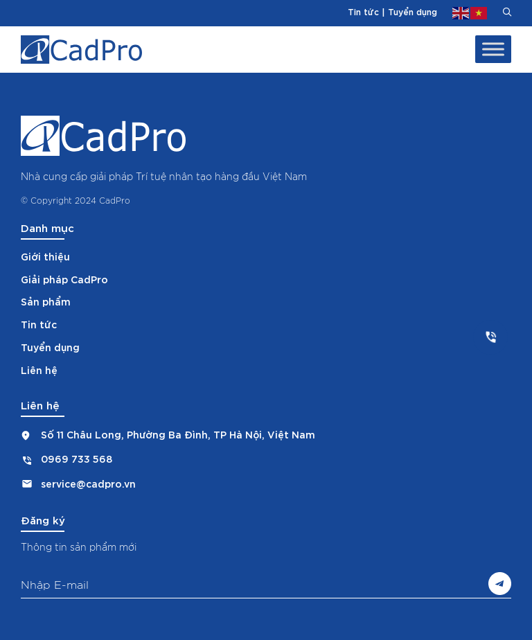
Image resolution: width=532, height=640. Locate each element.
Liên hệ (39, 369)
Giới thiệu (45, 256)
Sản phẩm (46, 301)
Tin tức (363, 11)
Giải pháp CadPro (64, 278)
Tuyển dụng (412, 11)
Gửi (499, 583)
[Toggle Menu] (493, 49)
